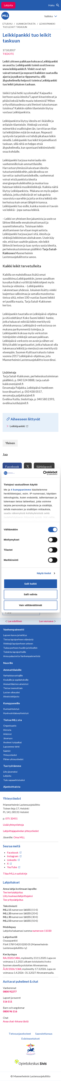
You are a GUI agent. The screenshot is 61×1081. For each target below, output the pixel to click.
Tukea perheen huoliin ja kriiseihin (20, 647)
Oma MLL (19, 837)
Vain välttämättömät (30, 605)
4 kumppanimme (21, 489)
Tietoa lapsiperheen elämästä (18, 639)
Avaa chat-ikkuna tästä (15, 1021)
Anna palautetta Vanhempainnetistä (21, 656)
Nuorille (8, 662)
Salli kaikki (30, 583)
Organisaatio (9, 725)
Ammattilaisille (12, 669)
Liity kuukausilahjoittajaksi (18, 895)
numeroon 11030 (41, 930)
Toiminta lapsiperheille (14, 651)
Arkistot (7, 734)
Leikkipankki (19, 426)
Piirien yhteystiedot (13, 759)
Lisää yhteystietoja (13, 824)
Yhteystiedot (10, 755)
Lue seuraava (46, 621)
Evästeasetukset (30, 1038)
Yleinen (10, 443)
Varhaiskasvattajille (13, 675)
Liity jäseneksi (10, 771)
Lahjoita (8, 5)
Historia (7, 729)
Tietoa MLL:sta (12, 719)
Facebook (12, 466)
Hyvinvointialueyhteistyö (16, 713)
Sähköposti (44, 466)
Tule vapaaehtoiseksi (14, 780)
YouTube (12, 867)
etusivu (8, 23)
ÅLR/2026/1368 (12, 968)
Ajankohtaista (26, 23)
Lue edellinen (15, 621)
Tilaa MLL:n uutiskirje (15, 873)
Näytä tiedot (44, 573)
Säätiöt (7, 750)
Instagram (12, 856)
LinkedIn (12, 859)
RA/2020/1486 (11, 957)
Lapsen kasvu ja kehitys (15, 635)
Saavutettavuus (43, 1033)
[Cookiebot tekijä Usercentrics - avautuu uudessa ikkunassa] (43, 473)
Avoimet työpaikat (12, 742)
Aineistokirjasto (11, 696)
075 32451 (11, 818)
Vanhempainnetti (13, 629)
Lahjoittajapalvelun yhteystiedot (21, 830)
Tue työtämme (12, 765)
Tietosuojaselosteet (20, 1033)
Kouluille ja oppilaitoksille (15, 679)
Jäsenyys (8, 738)
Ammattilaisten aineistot (15, 684)
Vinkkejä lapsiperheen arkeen (18, 643)
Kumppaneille (11, 703)
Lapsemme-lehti (11, 746)
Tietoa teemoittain (13, 688)
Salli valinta (30, 594)
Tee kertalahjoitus (13, 892)
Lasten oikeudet (11, 692)
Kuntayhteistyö (11, 709)
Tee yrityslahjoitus (13, 899)
